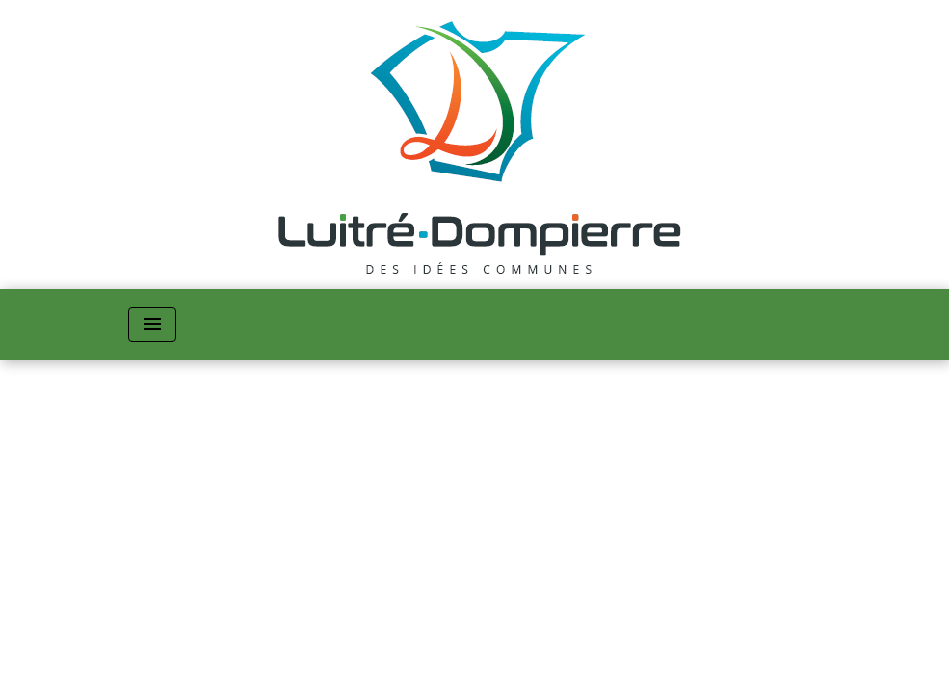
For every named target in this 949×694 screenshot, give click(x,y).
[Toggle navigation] (152, 324)
